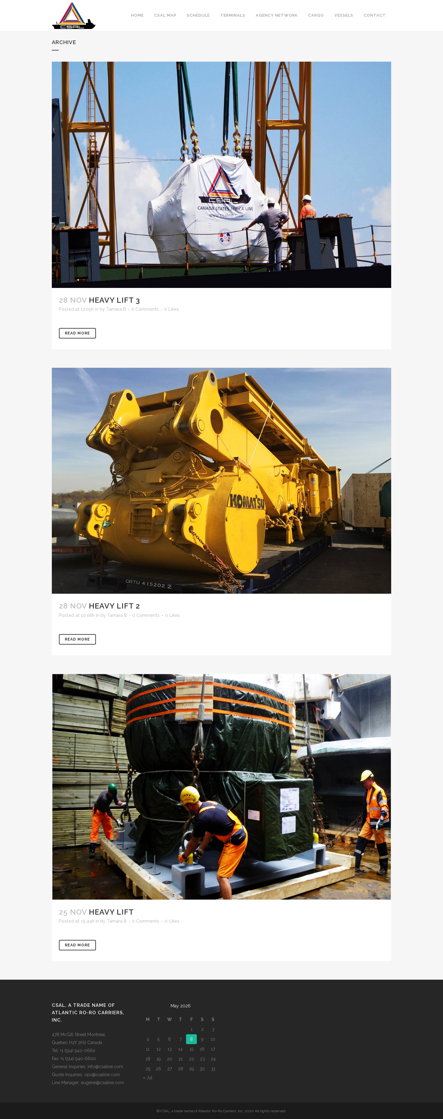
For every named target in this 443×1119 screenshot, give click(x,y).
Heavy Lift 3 (114, 300)
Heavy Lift (111, 912)
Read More (77, 333)
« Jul (147, 1077)
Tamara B (116, 309)
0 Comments (145, 309)
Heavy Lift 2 (114, 605)
